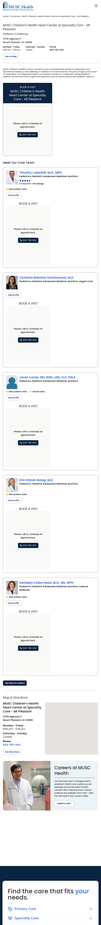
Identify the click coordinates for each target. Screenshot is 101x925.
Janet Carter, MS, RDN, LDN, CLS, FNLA (47, 377)
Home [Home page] (6, 16)
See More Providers (15, 683)
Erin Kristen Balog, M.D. (36, 480)
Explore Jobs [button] (64, 803)
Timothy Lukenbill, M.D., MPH (40, 173)
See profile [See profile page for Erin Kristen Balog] (13, 500)
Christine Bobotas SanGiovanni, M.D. (46, 278)
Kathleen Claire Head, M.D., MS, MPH (46, 583)
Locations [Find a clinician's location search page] (15, 16)
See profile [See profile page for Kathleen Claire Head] (13, 603)
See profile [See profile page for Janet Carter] (13, 397)
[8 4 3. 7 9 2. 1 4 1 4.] (57, 49)
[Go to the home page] (18, 6)
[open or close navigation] (96, 6)
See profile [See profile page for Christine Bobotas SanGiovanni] (13, 295)
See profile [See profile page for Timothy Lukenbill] (13, 195)
